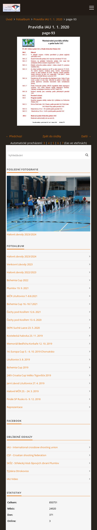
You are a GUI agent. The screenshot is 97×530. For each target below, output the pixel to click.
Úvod (9, 19)
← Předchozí (14, 136)
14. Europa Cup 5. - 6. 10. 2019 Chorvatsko (30, 351)
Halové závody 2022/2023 (21, 272)
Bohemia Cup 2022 (17, 280)
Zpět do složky (52, 136)
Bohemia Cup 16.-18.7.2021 (22, 304)
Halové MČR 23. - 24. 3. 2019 (23, 391)
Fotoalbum (23, 19)
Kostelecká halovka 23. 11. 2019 (25, 335)
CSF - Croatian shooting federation (26, 455)
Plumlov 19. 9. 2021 (18, 288)
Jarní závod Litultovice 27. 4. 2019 (25, 383)
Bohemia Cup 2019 (17, 367)
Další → (86, 136)
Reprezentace (14, 407)
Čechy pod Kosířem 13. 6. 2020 (24, 320)
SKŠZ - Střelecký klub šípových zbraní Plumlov (33, 463)
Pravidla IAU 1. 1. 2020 (47, 19)
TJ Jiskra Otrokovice (18, 471)
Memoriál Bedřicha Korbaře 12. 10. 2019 (29, 343)
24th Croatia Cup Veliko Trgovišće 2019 (29, 375)
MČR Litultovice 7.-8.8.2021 (22, 296)
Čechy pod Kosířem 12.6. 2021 (24, 312)
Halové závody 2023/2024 (21, 234)
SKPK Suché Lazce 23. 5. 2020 (23, 327)
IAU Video (12, 479)
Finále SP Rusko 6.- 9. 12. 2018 (23, 399)
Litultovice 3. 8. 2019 (18, 359)
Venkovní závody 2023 (20, 264)
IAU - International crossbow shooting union (32, 447)
